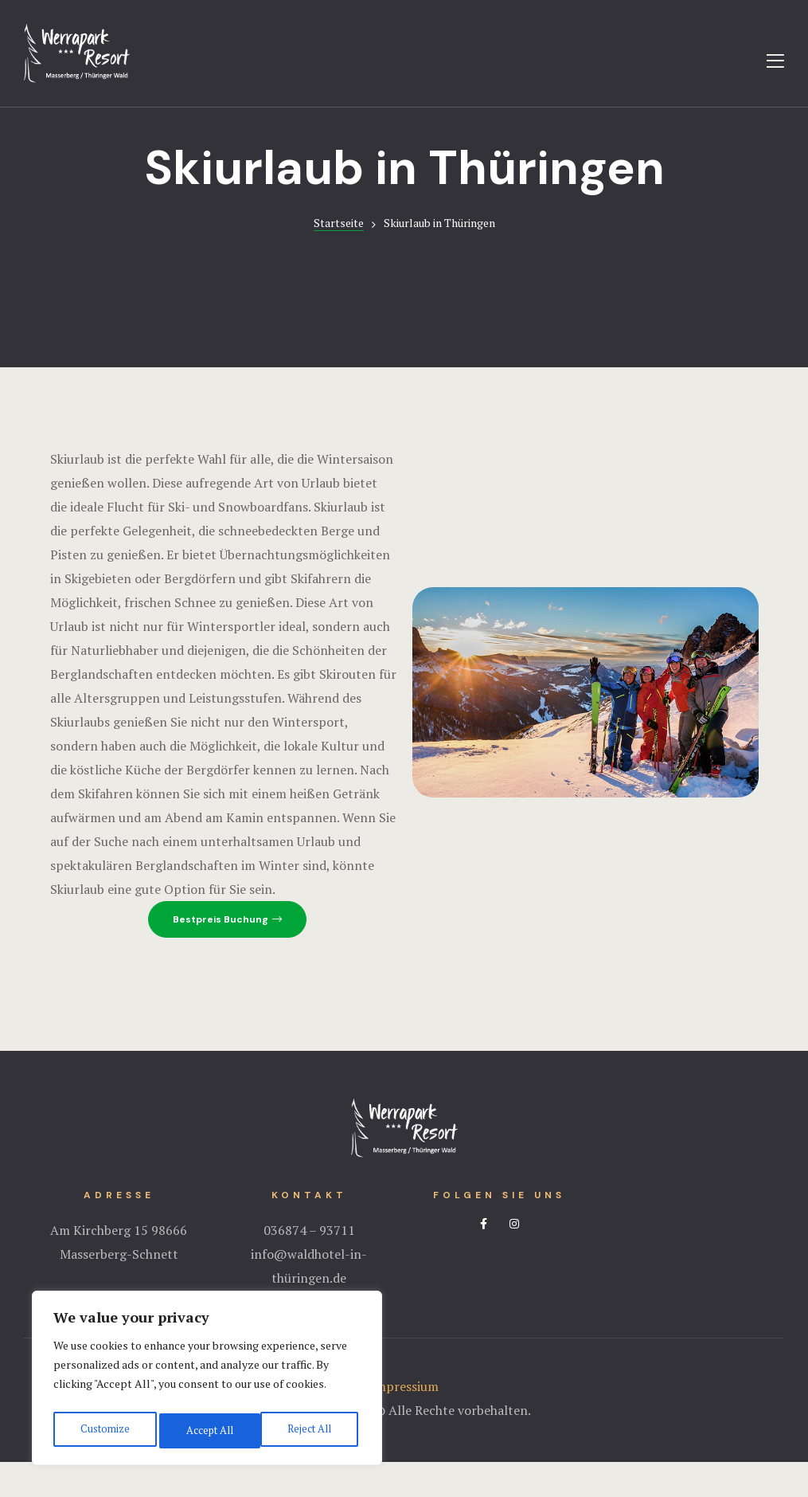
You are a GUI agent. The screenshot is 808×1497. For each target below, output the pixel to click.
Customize (103, 1430)
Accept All (310, 1430)
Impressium (404, 1421)
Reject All (207, 1430)
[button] (227, 954)
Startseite (339, 257)
